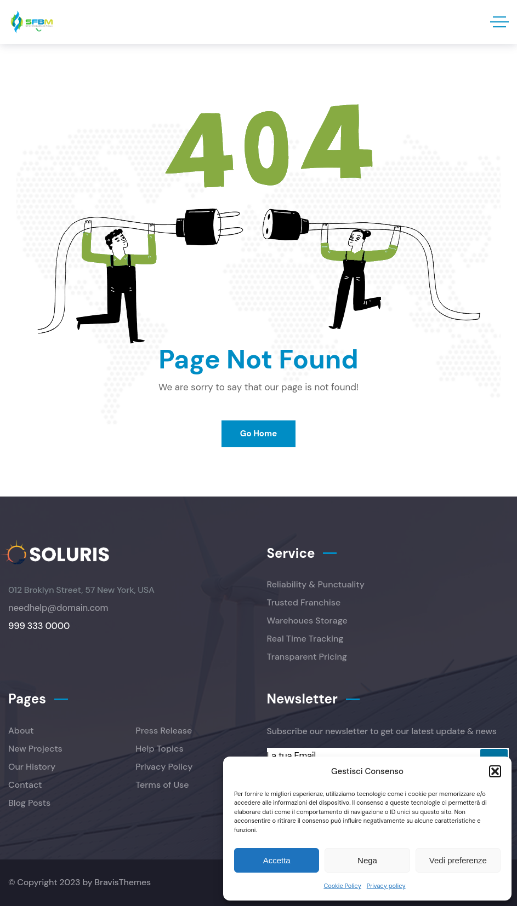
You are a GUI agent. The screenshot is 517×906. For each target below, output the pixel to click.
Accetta (277, 860)
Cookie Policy (342, 886)
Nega (367, 860)
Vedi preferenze (458, 860)
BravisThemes (122, 882)
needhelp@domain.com (58, 608)
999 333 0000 (39, 626)
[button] (495, 771)
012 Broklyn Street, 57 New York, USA (81, 590)
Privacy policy (386, 886)
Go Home (258, 433)
